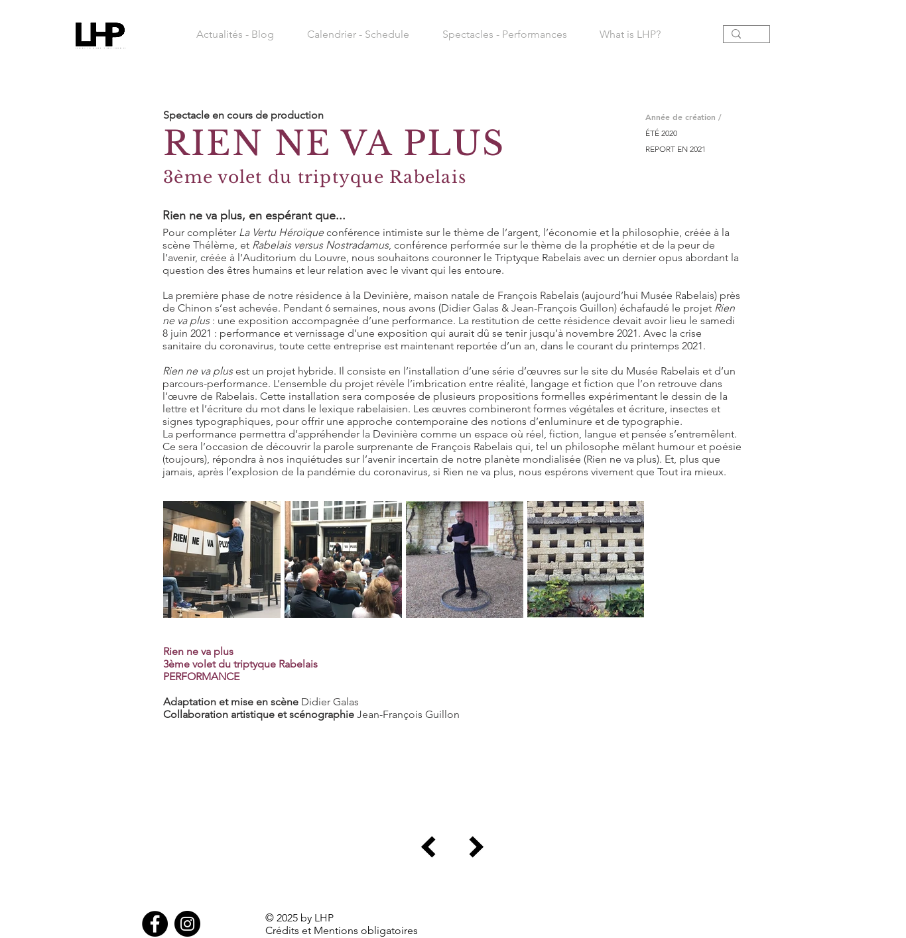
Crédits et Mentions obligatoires (341, 930)
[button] (504, 34)
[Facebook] (155, 924)
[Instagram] (187, 924)
